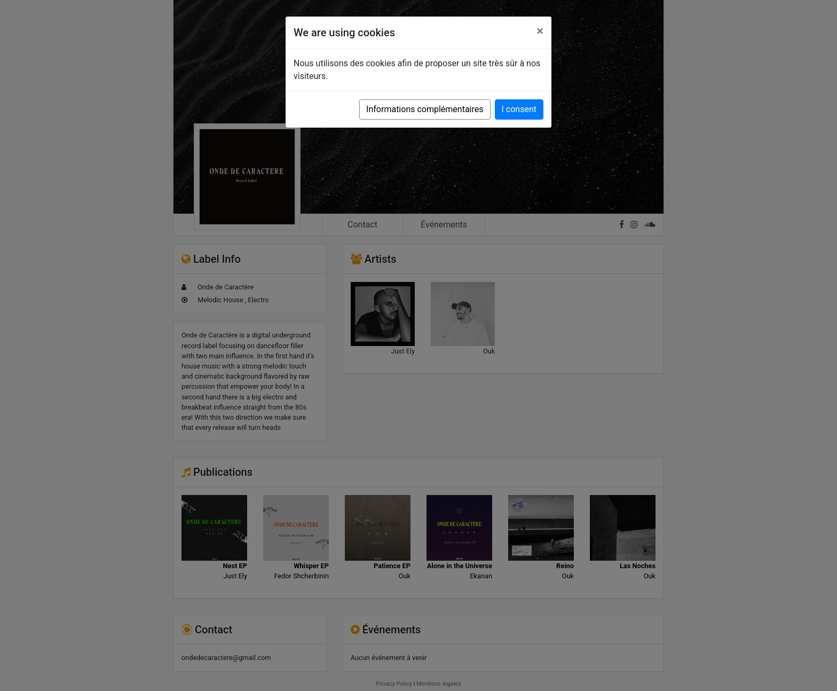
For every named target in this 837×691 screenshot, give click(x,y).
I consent (519, 109)
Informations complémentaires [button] (424, 109)
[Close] (539, 31)
